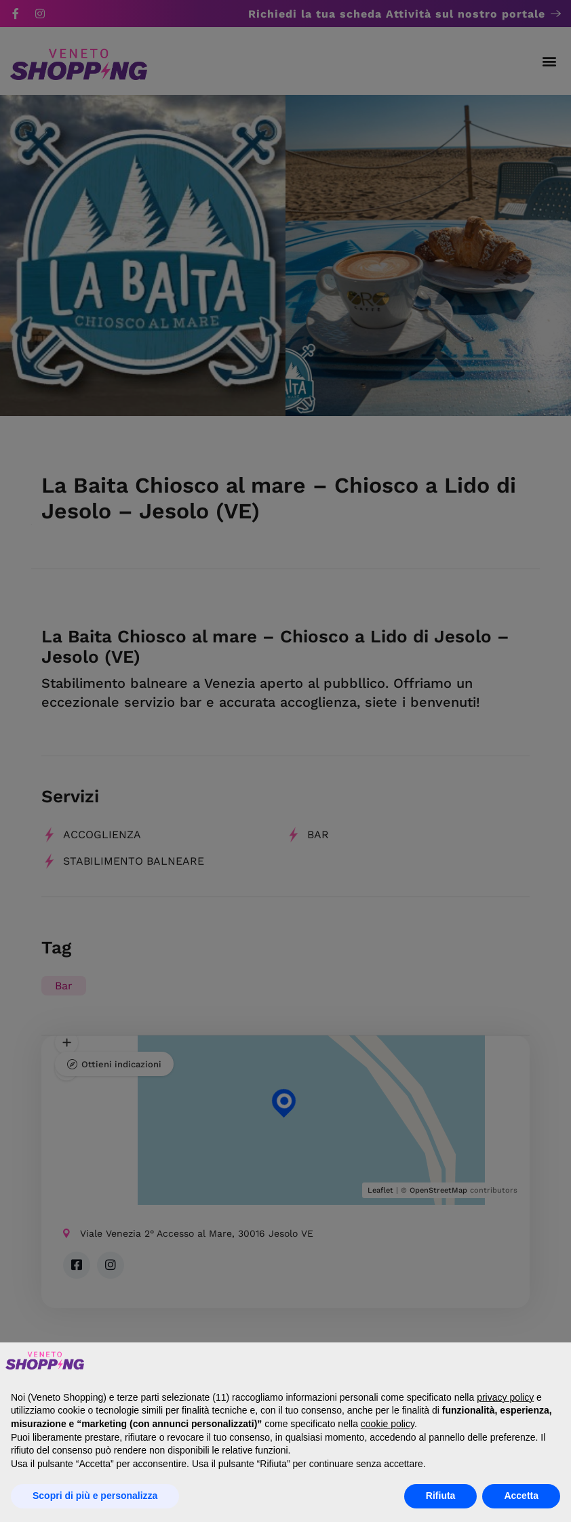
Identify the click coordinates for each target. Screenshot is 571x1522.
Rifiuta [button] (441, 1495)
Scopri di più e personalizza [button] (95, 1495)
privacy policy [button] (505, 1397)
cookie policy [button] (387, 1423)
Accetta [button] (521, 1495)
